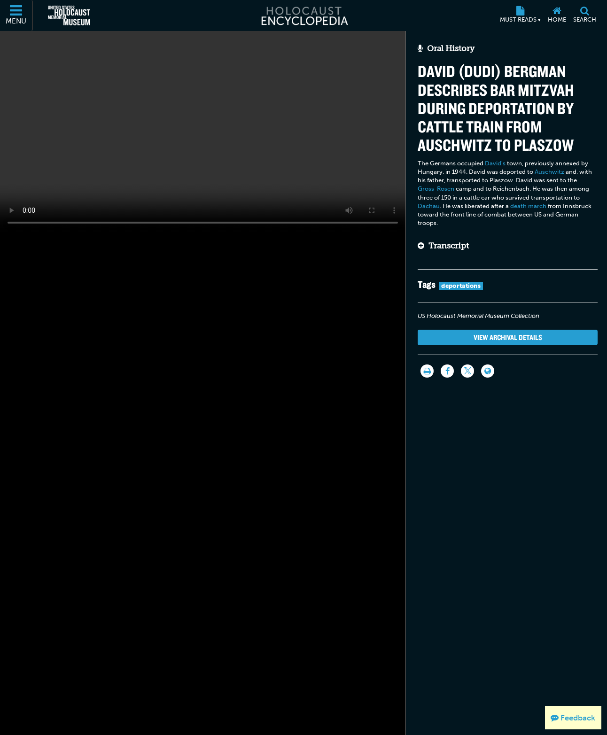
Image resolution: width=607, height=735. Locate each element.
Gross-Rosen (436, 188)
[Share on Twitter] (467, 371)
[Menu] (16, 15)
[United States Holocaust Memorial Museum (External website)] (69, 15)
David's (495, 163)
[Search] (584, 15)
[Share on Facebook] (447, 371)
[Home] (556, 15)
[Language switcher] (487, 371)
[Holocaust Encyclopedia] (303, 15)
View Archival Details (508, 337)
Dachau (429, 205)
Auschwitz (549, 171)
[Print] (427, 371)
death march (528, 205)
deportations (461, 285)
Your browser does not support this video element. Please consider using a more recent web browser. (202, 132)
